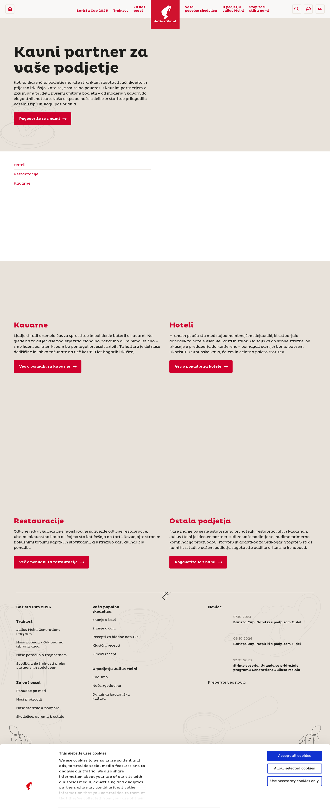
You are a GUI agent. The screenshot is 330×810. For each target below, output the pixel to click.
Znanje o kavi (104, 620)
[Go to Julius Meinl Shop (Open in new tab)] (308, 9)
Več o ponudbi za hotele (201, 366)
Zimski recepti (105, 654)
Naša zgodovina (106, 686)
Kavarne (22, 183)
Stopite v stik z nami (259, 9)
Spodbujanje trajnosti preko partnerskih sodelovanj (40, 666)
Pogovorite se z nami (43, 118)
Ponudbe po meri (31, 691)
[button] (296, 9)
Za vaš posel (139, 9)
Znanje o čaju (104, 629)
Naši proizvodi (29, 700)
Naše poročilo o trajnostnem (41, 655)
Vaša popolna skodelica (201, 9)
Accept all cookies (294, 725)
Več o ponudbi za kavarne (48, 366)
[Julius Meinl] (9, 9)
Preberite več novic (227, 682)
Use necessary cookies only (294, 750)
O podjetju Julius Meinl (233, 9)
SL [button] (320, 9)
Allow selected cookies (294, 738)
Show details (71, 801)
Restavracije (26, 174)
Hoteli (19, 165)
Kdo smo (100, 677)
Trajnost (120, 11)
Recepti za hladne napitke (115, 637)
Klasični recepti (106, 646)
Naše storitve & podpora (38, 708)
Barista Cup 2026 (92, 11)
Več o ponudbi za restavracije (51, 562)
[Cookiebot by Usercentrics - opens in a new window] (29, 801)
